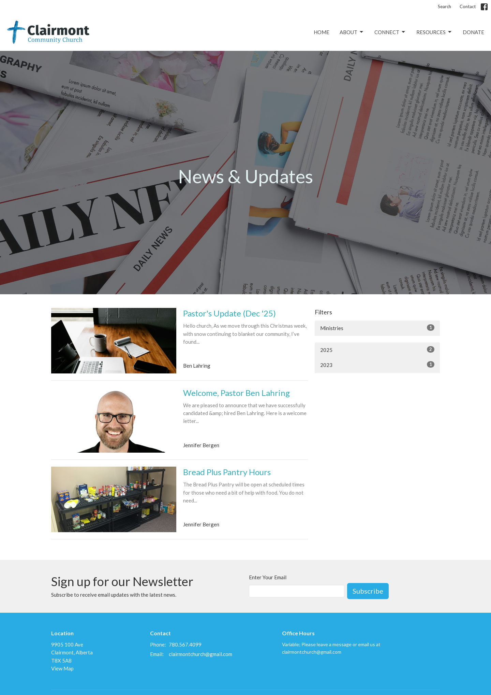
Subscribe (368, 591)
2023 (377, 364)
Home (321, 32)
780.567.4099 (185, 644)
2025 (377, 349)
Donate (473, 32)
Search (444, 6)
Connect (390, 32)
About (352, 32)
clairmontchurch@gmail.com (200, 654)
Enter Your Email (267, 577)
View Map (62, 668)
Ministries (377, 327)
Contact (468, 6)
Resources (434, 32)
